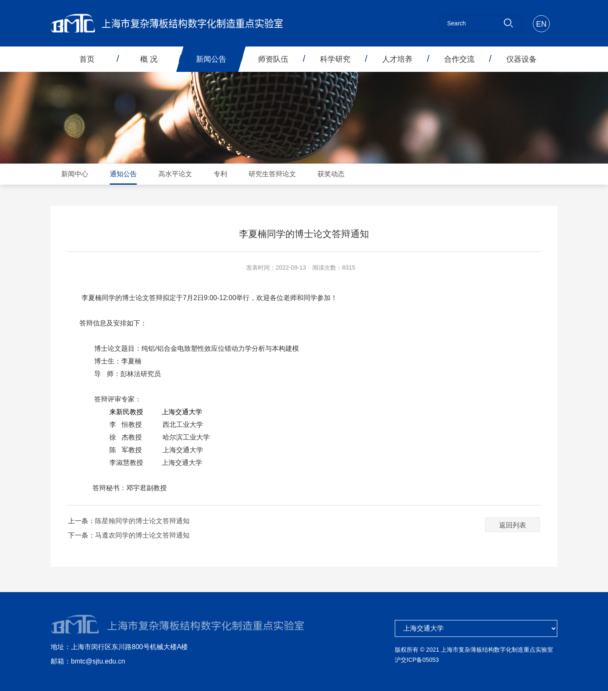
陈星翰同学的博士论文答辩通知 (142, 520)
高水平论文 (175, 174)
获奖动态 (331, 174)
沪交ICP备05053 (417, 659)
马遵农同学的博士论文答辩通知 (142, 535)
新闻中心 (74, 174)
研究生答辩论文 (272, 174)
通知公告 (123, 174)
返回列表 (512, 525)
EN (541, 24)
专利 (220, 174)
